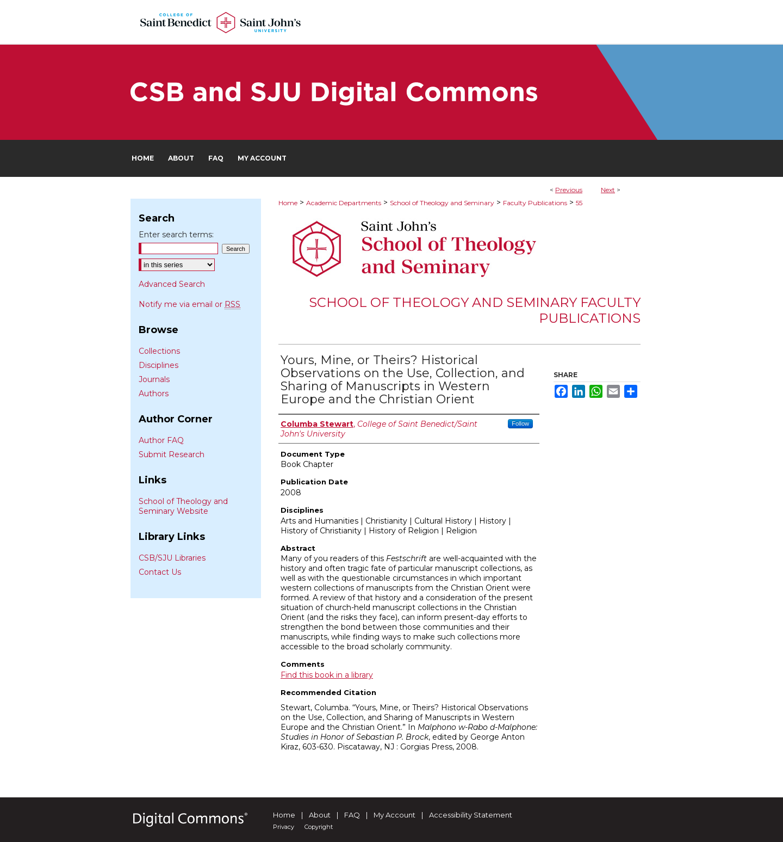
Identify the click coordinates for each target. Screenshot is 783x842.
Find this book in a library (327, 675)
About (320, 814)
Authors (154, 393)
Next (608, 190)
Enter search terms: (176, 234)
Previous (568, 190)
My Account (394, 814)
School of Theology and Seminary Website (183, 506)
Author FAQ (161, 440)
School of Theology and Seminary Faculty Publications (475, 310)
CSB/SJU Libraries (172, 558)
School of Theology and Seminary (442, 203)
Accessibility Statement (470, 814)
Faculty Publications (535, 203)
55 (579, 203)
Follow (520, 423)
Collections (159, 351)
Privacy (283, 827)
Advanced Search (172, 284)
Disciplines (158, 365)
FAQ (352, 814)
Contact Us (160, 572)
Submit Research (171, 454)
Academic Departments (343, 203)
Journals (154, 379)
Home (287, 203)
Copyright (318, 827)
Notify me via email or (189, 304)
